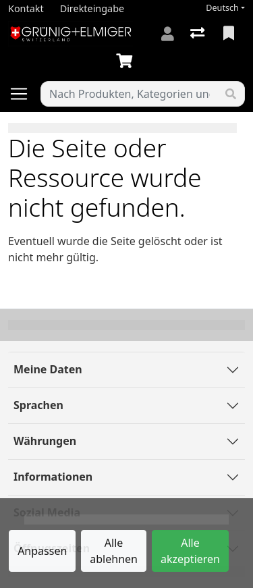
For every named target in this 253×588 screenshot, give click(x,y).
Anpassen (42, 550)
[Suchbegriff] (129, 94)
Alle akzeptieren (190, 550)
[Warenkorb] (126, 61)
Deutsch (222, 8)
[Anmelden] (167, 34)
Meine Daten (47, 369)
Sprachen (38, 405)
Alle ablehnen (114, 550)
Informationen (52, 476)
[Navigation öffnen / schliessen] (24, 94)
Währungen (44, 440)
